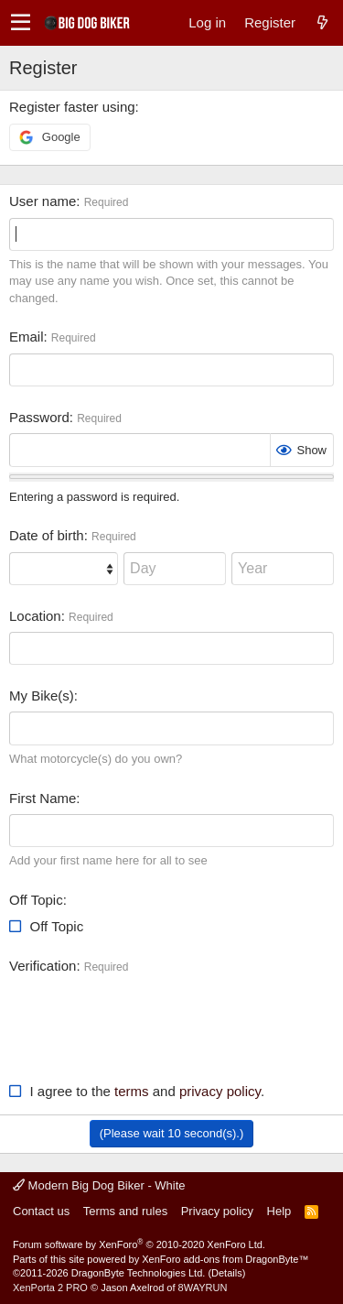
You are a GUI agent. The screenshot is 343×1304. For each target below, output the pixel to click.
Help (279, 1211)
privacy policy (220, 1091)
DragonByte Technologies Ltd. (138, 1272)
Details (226, 1272)
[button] (21, 23)
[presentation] (148, 1018)
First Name (42, 798)
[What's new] (322, 22)
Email (26, 336)
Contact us (41, 1211)
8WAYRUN (203, 1287)
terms (131, 1091)
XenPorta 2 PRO (50, 1287)
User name (42, 201)
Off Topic (36, 899)
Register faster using (72, 106)
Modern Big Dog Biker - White (99, 1185)
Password (39, 417)
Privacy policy (217, 1211)
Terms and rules (125, 1211)
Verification (42, 965)
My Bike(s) (41, 695)
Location (35, 616)
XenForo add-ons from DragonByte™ (225, 1259)
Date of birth (46, 535)
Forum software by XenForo (139, 1244)
